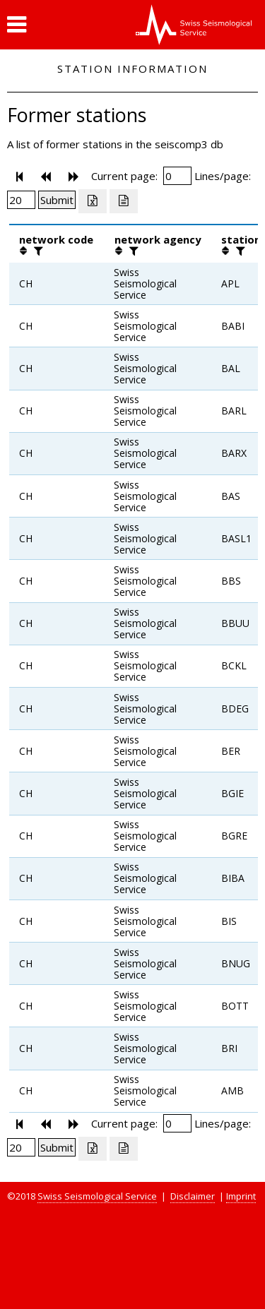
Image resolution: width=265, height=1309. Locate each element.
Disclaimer (192, 1196)
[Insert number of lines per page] (21, 200)
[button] (16, 24)
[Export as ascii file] (124, 201)
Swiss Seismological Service (97, 1196)
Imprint (241, 1196)
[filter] (36, 251)
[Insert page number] (177, 176)
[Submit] (57, 200)
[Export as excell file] (92, 201)
